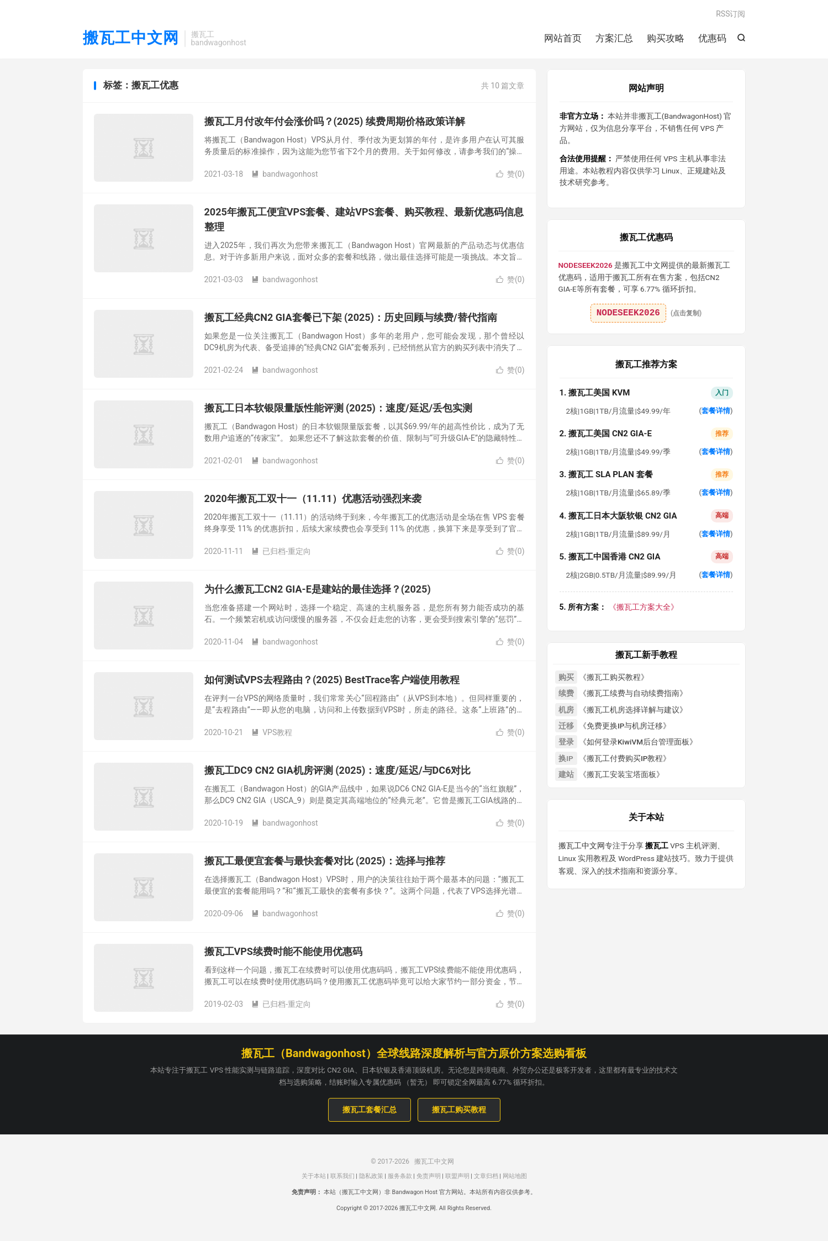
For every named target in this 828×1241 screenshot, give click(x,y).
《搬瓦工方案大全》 (619, 607)
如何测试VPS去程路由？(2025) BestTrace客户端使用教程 (332, 680)
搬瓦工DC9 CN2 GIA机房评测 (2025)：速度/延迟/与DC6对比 (337, 771)
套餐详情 (716, 412)
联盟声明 (457, 1176)
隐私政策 (371, 1176)
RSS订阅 (730, 14)
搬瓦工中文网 (131, 38)
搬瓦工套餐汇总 (369, 1110)
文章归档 (486, 1176)
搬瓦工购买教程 (459, 1110)
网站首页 (563, 38)
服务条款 (400, 1176)
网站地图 (515, 1176)
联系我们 (342, 1176)
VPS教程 (271, 733)
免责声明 (428, 1176)
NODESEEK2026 (628, 314)
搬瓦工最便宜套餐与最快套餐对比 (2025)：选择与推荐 (324, 862)
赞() (510, 175)
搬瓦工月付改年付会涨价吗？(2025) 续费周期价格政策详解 (334, 122)
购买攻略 (665, 38)
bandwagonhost (284, 175)
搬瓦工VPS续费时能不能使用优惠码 (283, 952)
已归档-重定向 (281, 552)
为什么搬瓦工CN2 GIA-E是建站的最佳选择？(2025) (317, 590)
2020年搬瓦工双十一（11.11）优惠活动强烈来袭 (313, 499)
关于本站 (314, 1176)
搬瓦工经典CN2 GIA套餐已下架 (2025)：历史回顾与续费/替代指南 (350, 318)
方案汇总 (614, 38)
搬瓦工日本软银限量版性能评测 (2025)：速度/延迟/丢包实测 (338, 409)
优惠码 (712, 38)
